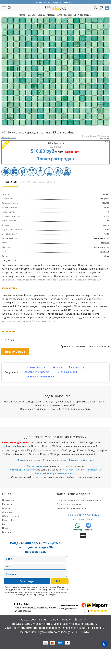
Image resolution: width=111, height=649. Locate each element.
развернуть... (9, 288)
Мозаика (51, 14)
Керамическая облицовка (39, 376)
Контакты (7, 503)
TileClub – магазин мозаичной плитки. (62, 619)
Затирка (57, 367)
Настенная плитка (35, 367)
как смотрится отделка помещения (81, 469)
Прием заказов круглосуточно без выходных (55, 2)
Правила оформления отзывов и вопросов (85, 346)
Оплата (6, 508)
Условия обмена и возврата (71, 508)
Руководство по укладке (69, 503)
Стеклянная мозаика (54, 460)
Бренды (41, 14)
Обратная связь (10, 516)
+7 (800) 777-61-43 (83, 514)
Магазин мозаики (27, 14)
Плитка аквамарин (67, 372)
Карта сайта (8, 520)
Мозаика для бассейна (81, 460)
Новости (6, 528)
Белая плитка (76, 367)
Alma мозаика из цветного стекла (74, 14)
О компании (8, 499)
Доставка (7, 511)
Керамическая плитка (37, 372)
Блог (4, 524)
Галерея (6, 532)
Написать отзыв (8, 137)
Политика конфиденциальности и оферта (79, 499)
